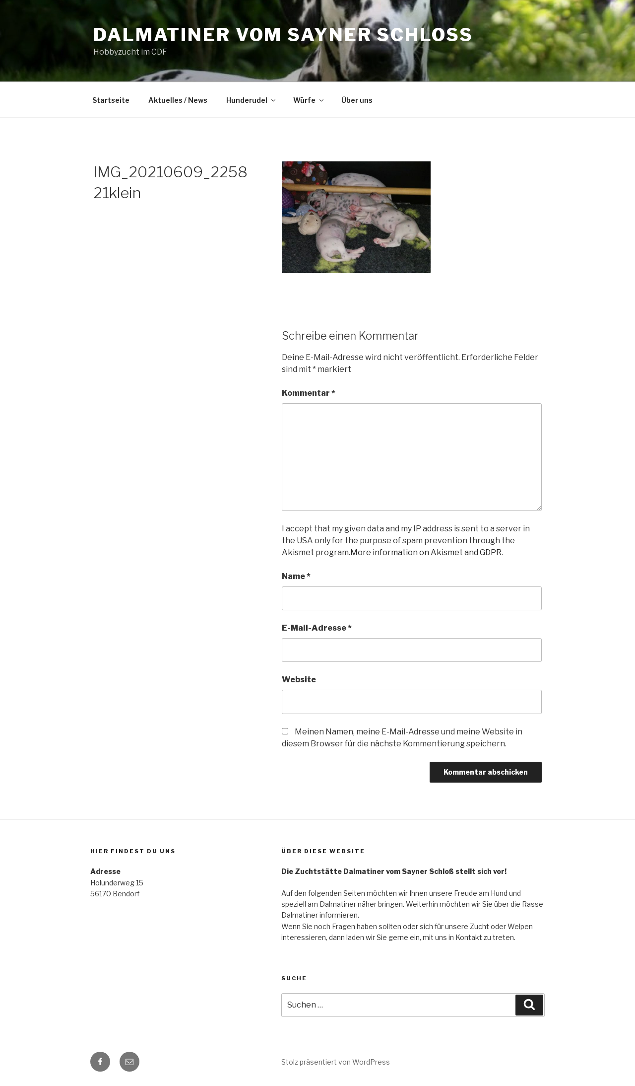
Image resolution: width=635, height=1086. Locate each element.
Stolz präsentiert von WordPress (335, 1062)
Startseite (110, 100)
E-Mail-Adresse (317, 628)
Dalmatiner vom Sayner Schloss (283, 35)
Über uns (357, 100)
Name (296, 576)
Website (299, 679)
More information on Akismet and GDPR (426, 552)
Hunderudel (251, 100)
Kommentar (308, 393)
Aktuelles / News (177, 100)
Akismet (298, 552)
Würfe (309, 100)
